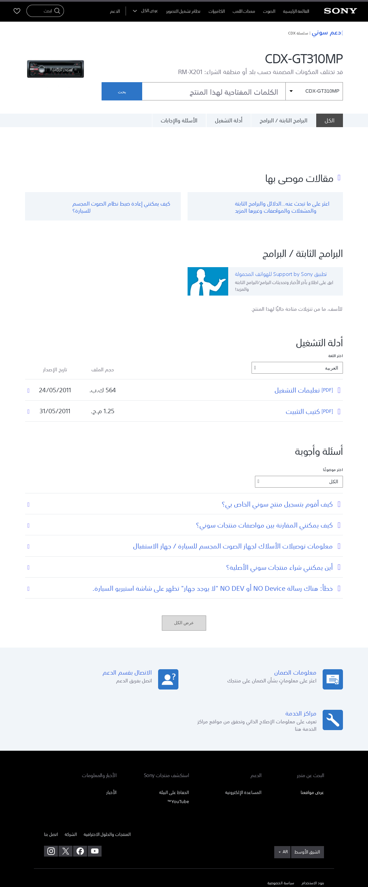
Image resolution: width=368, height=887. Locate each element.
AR (285, 818)
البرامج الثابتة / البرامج (283, 120)
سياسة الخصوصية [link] (280, 850)
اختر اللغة (335, 323)
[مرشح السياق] (314, 91)
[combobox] (242, 91)
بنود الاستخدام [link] (313, 850)
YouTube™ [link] (178, 768)
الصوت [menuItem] (269, 11)
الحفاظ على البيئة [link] (174, 759)
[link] (307, 819)
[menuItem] (115, 11)
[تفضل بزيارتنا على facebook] (80, 818)
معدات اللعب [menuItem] (244, 11)
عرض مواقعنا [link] (312, 759)
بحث (122, 91)
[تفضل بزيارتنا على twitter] (65, 818)
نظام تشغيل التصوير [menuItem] (183, 11)
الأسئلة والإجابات (179, 120)
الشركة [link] (71, 801)
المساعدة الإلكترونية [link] (243, 759)
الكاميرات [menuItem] (217, 11)
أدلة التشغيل (228, 120)
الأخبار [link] (111, 759)
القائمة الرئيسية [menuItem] (296, 11)
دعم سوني (327, 32)
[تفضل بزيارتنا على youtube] (95, 818)
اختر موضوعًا (333, 437)
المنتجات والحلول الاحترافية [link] (107, 801)
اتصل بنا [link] (51, 801)
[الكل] (329, 120)
